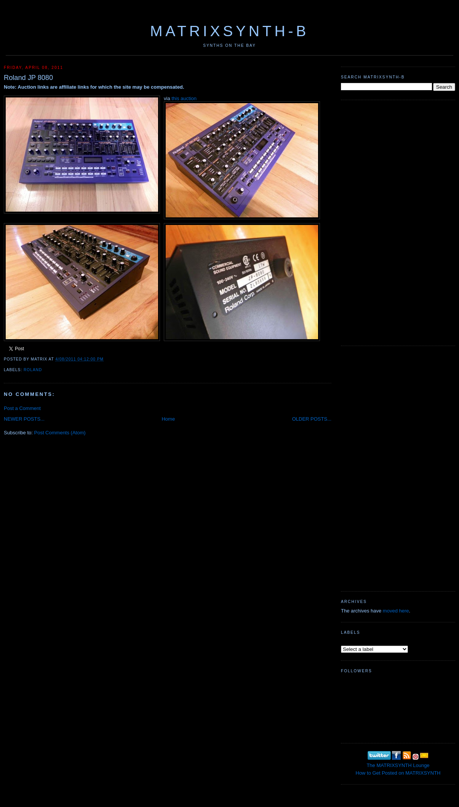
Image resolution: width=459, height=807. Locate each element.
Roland (33, 370)
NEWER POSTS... (24, 419)
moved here (396, 611)
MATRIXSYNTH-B (229, 31)
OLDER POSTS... (311, 419)
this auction (184, 98)
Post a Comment (22, 408)
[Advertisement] (365, 222)
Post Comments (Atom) (60, 432)
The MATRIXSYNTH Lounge (397, 765)
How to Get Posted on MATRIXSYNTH (398, 773)
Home (168, 419)
